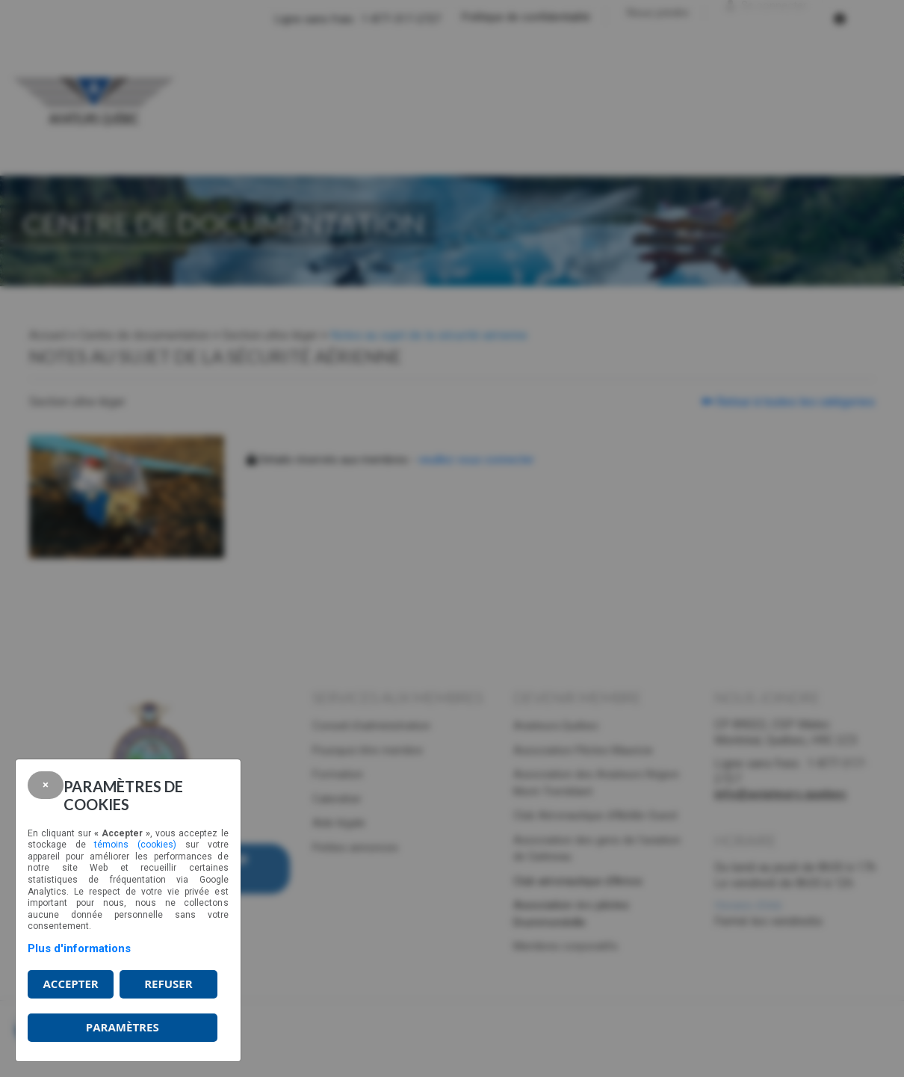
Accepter (70, 983)
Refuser (168, 983)
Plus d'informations (79, 948)
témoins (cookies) (135, 844)
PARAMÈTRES (122, 1026)
